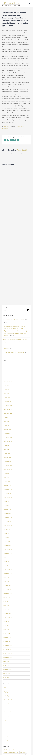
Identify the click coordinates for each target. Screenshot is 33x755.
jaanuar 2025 (7, 401)
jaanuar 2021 (7, 513)
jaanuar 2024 (7, 433)
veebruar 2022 (7, 485)
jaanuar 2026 (7, 369)
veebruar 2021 (7, 509)
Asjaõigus (6, 692)
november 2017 (8, 589)
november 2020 (8, 521)
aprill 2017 (6, 605)
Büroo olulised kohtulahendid (11, 700)
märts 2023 (7, 453)
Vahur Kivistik (7, 126)
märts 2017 (7, 609)
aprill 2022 (6, 477)
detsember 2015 (8, 645)
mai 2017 (6, 601)
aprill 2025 (6, 393)
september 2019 (8, 553)
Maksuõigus (7, 716)
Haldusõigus (7, 704)
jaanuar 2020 (7, 545)
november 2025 (8, 377)
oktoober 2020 (8, 525)
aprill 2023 (6, 449)
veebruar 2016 (7, 637)
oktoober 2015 (8, 653)
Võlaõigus (6, 740)
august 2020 (7, 529)
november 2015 (8, 649)
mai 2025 (6, 389)
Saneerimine (7, 728)
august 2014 (7, 673)
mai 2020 (6, 537)
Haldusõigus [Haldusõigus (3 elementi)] (23, 752)
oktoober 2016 (8, 617)
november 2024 (8, 405)
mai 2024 (6, 417)
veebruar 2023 (7, 457)
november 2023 (8, 437)
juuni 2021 (6, 501)
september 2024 (8, 413)
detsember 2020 (8, 517)
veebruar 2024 (7, 429)
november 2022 (8, 465)
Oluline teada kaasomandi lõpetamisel (14, 352)
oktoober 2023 (8, 441)
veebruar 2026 (7, 365)
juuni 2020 (6, 533)
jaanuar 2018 (7, 585)
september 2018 (8, 573)
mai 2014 (6, 677)
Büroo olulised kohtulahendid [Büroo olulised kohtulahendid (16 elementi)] (11, 752)
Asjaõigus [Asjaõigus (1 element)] (6, 749)
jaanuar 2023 (7, 461)
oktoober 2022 (8, 469)
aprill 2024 (6, 421)
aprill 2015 (6, 661)
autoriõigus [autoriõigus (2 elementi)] (13, 749)
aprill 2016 (6, 629)
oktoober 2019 (8, 549)
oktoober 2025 (8, 381)
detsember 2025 (8, 373)
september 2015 (8, 657)
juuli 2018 (6, 577)
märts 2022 (7, 481)
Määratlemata (7, 712)
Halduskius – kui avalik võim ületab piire (14, 319)
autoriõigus (7, 696)
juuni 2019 (6, 561)
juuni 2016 (6, 621)
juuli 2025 (6, 385)
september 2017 (8, 593)
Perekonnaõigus (8, 724)
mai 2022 (6, 473)
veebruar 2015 (7, 669)
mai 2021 (6, 505)
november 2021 (8, 493)
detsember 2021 (8, 489)
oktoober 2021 (8, 497)
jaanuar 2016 (7, 641)
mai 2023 (6, 445)
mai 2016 (6, 625)
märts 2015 (7, 665)
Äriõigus (6, 688)
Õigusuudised (7, 720)
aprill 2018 (6, 581)
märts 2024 (7, 425)
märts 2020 (7, 541)
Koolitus (6, 708)
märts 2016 (7, 633)
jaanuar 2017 (7, 613)
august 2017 (7, 597)
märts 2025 (7, 397)
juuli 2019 (6, 557)
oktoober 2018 (8, 569)
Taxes (5, 732)
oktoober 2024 (8, 409)
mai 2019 (6, 565)
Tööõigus (6, 736)
